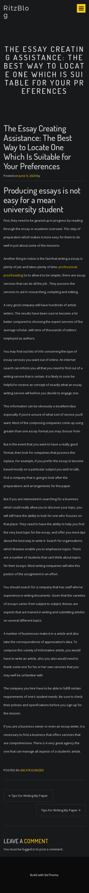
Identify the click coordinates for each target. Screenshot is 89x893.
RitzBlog (16, 11)
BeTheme (51, 875)
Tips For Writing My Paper (29, 795)
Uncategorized (31, 770)
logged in (28, 849)
